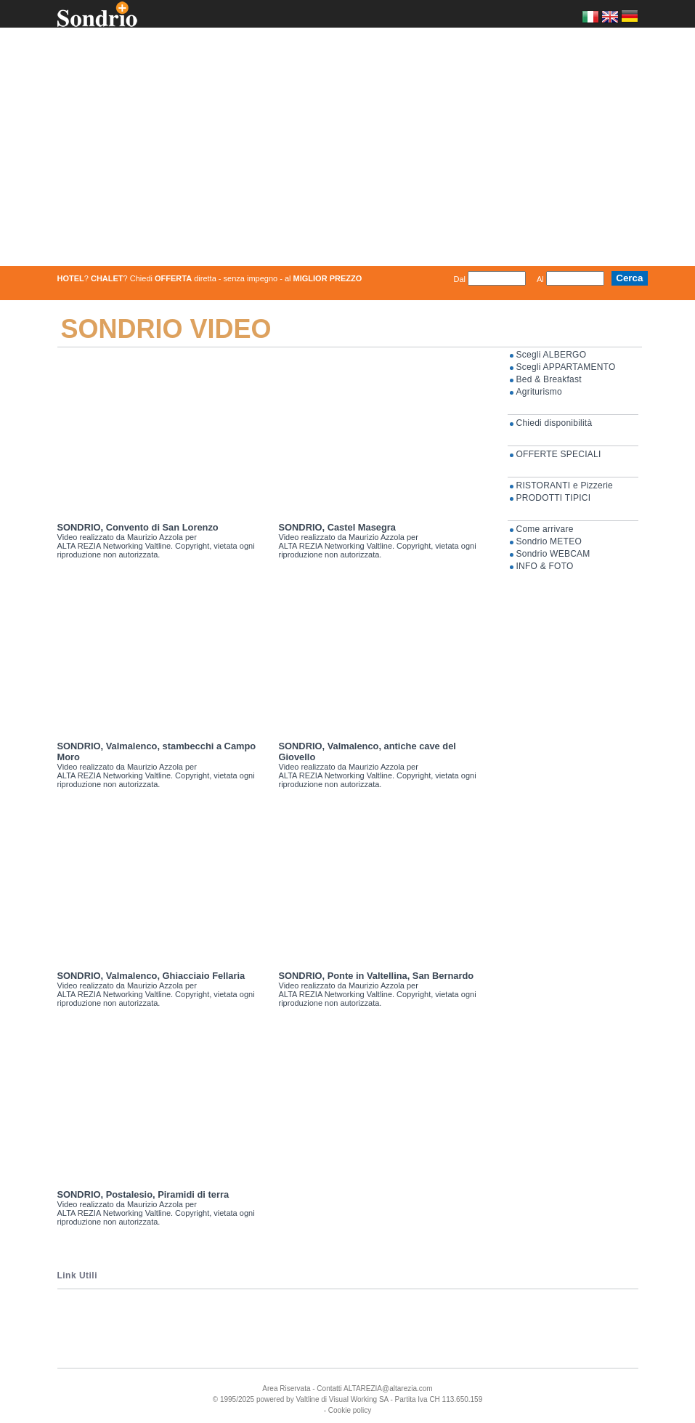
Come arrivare (545, 525)
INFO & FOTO (545, 562)
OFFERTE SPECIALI (558, 450)
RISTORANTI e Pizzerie (565, 481)
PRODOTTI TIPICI (553, 493)
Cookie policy (349, 1406)
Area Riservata (286, 1384)
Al (540, 274)
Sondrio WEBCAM (553, 549)
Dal (459, 274)
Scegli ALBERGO (551, 350)
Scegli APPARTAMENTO (566, 363)
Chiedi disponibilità (554, 419)
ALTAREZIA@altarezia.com (388, 1384)
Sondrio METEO (549, 537)
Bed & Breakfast (549, 375)
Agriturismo (539, 387)
